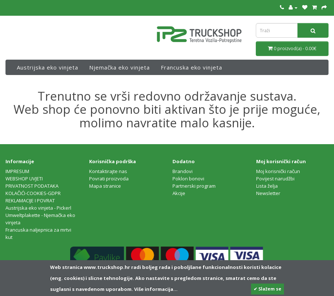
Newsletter (268, 193)
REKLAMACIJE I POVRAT (30, 200)
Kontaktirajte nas (108, 171)
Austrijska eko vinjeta (47, 67)
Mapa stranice (105, 186)
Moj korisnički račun (278, 171)
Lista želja (267, 186)
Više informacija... (155, 289)
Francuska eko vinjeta (191, 67)
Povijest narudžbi (275, 178)
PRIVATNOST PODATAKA (31, 186)
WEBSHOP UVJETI (24, 178)
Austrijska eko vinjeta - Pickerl (38, 208)
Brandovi (182, 171)
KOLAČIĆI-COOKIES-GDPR (33, 193)
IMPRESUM (17, 171)
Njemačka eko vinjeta (119, 67)
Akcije (178, 193)
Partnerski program (194, 186)
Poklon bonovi (188, 178)
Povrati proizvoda (109, 178)
